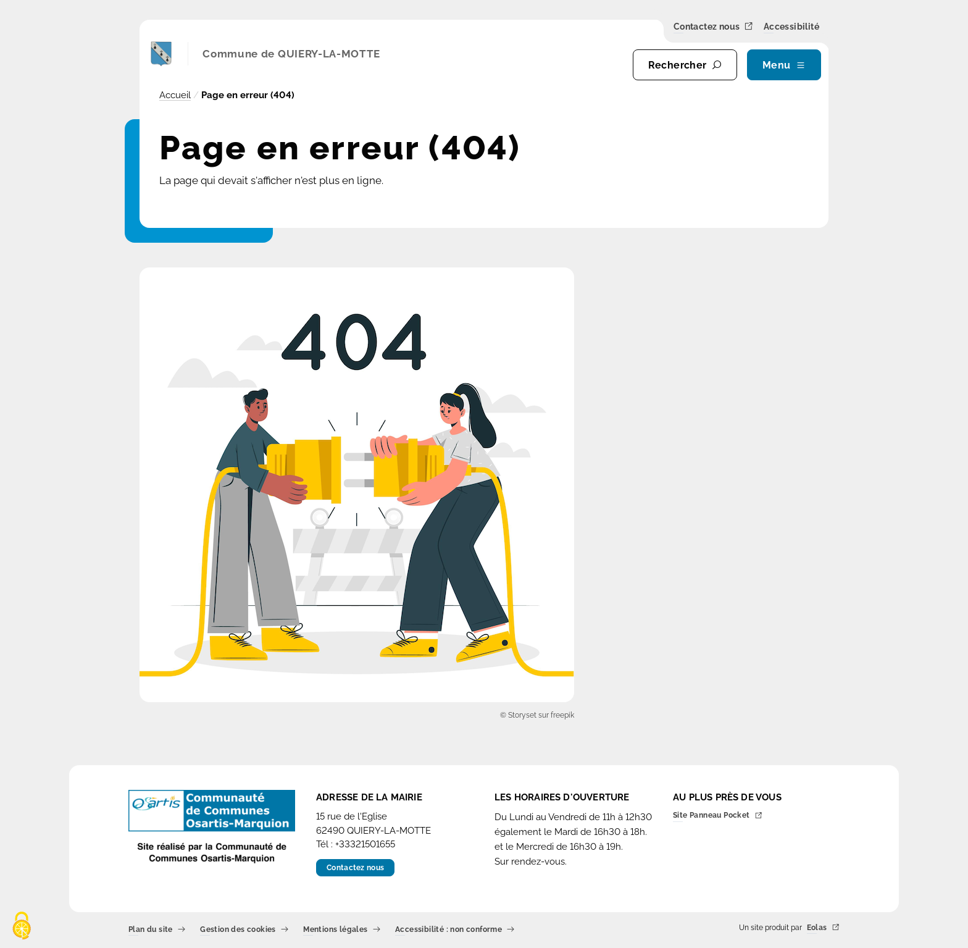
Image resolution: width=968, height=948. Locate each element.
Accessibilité (791, 27)
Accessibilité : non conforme (455, 930)
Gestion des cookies (244, 930)
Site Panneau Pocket (717, 816)
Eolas (823, 928)
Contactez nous (714, 26)
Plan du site (156, 930)
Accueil (175, 95)
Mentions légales (341, 930)
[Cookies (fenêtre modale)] (21, 926)
